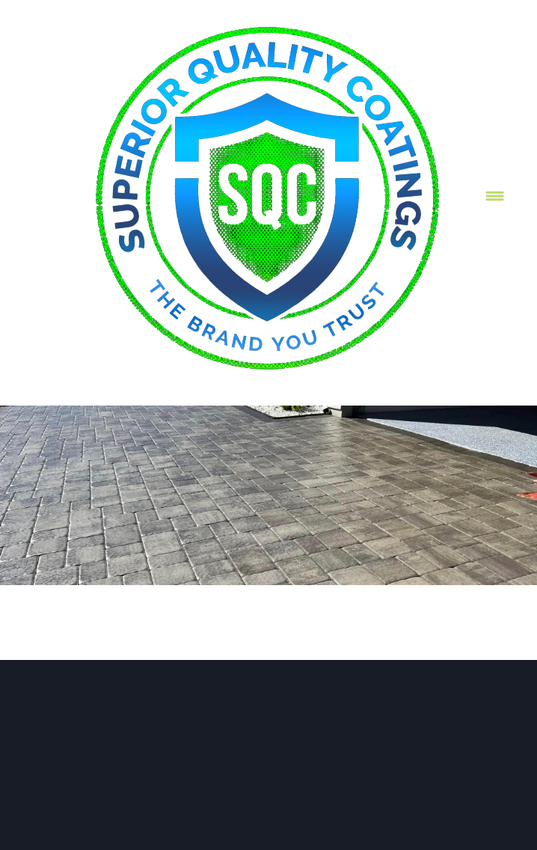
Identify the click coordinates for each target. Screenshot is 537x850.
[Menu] (495, 196)
